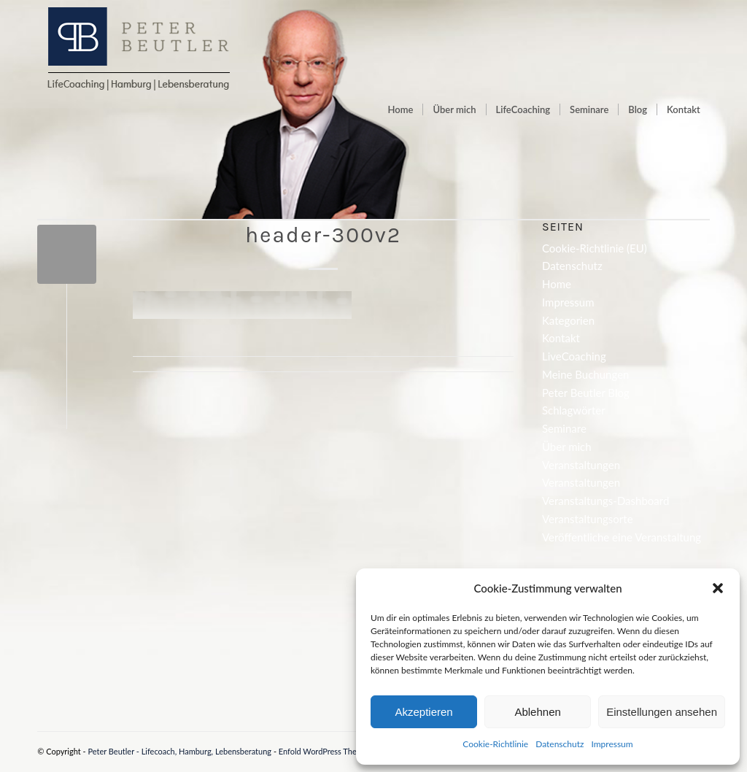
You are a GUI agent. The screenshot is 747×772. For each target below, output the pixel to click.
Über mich (567, 446)
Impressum (611, 743)
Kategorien (568, 320)
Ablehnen (537, 712)
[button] (718, 588)
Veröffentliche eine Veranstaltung (621, 537)
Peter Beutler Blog (586, 392)
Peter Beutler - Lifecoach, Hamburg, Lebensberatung (179, 751)
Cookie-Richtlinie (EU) (594, 248)
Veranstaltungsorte (587, 518)
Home (556, 283)
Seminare (564, 428)
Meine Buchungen (585, 374)
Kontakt (561, 337)
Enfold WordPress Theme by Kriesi (339, 751)
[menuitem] (401, 109)
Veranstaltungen (581, 464)
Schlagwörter (573, 410)
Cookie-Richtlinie (495, 743)
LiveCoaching (574, 356)
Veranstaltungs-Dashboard (605, 500)
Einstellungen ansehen (661, 712)
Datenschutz (559, 743)
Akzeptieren (423, 712)
